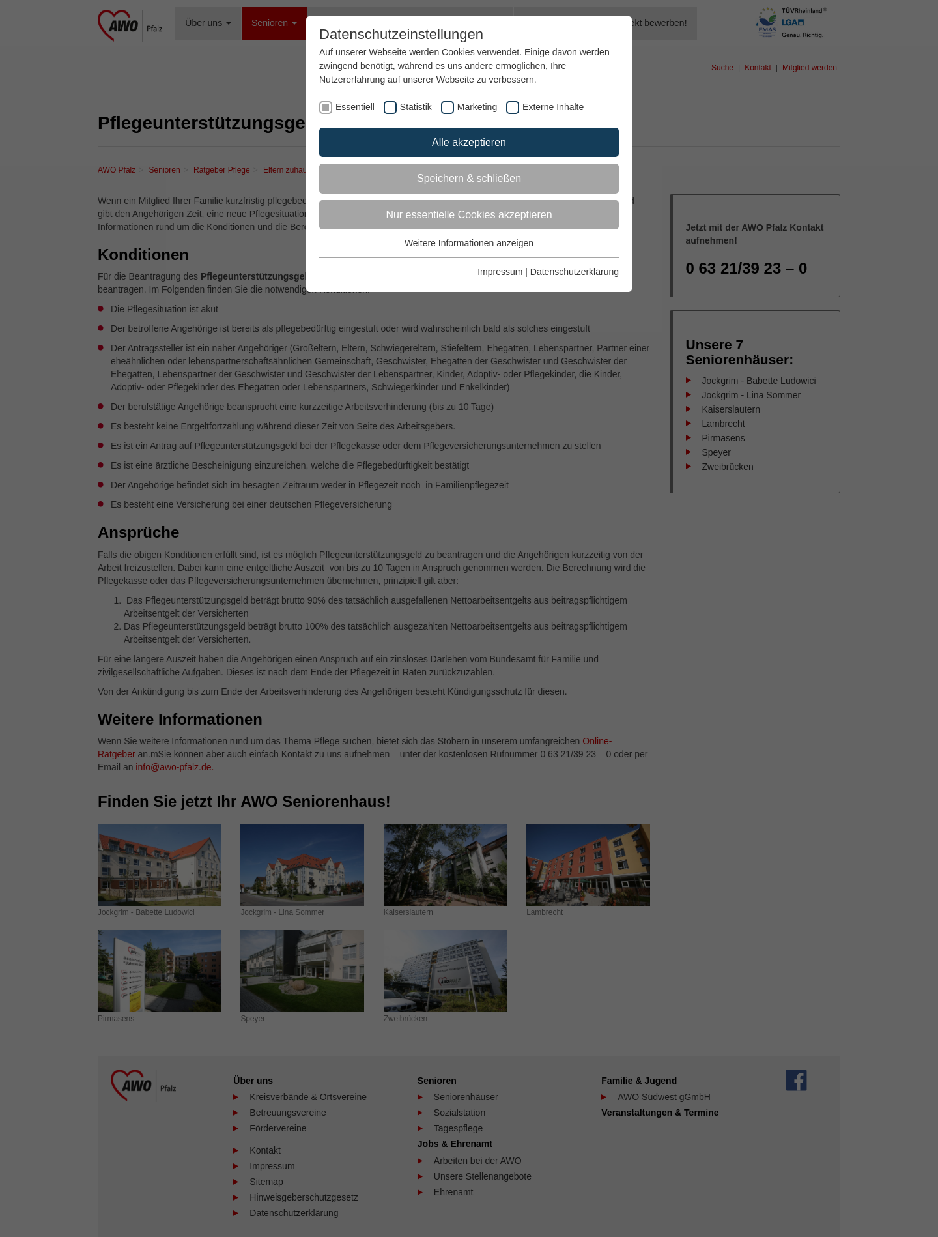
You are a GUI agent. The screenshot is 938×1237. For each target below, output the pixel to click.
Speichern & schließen (469, 178)
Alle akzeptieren (469, 142)
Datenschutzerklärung (574, 272)
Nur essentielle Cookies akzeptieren (469, 214)
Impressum (499, 272)
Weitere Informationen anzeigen (469, 243)
